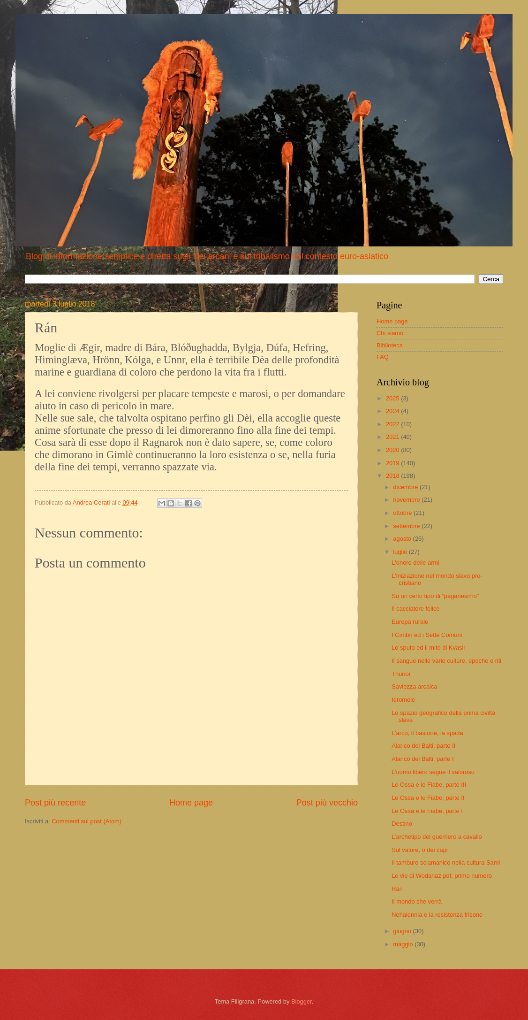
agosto (403, 538)
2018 (393, 475)
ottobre (403, 512)
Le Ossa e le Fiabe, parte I (427, 810)
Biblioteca (390, 345)
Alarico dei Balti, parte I (422, 758)
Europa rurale (410, 621)
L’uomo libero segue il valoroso (433, 771)
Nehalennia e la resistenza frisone (437, 914)
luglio (401, 551)
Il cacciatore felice (415, 608)
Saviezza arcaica (414, 686)
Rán (397, 888)
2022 (393, 424)
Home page (191, 802)
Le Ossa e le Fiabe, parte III (429, 784)
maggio (404, 944)
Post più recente (55, 802)
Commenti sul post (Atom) (86, 821)
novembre (407, 499)
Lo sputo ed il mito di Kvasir (428, 647)
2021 (393, 436)
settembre (407, 525)
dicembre (406, 487)
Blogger (301, 1001)
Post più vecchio (327, 802)
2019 (393, 463)
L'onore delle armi (415, 562)
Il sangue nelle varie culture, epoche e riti (446, 660)
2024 (393, 410)
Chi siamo (390, 333)
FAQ (383, 356)
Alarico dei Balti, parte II (423, 745)
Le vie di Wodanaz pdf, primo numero (442, 875)
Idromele (403, 699)
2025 (393, 398)
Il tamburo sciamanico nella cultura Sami (446, 862)
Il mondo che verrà (417, 901)
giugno (403, 931)
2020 (393, 449)
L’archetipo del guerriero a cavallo (437, 836)
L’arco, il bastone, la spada (427, 732)
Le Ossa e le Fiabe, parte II (428, 797)
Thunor (401, 673)
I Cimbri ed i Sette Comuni (427, 634)
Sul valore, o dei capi (420, 849)
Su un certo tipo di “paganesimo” (435, 595)
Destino (402, 823)
